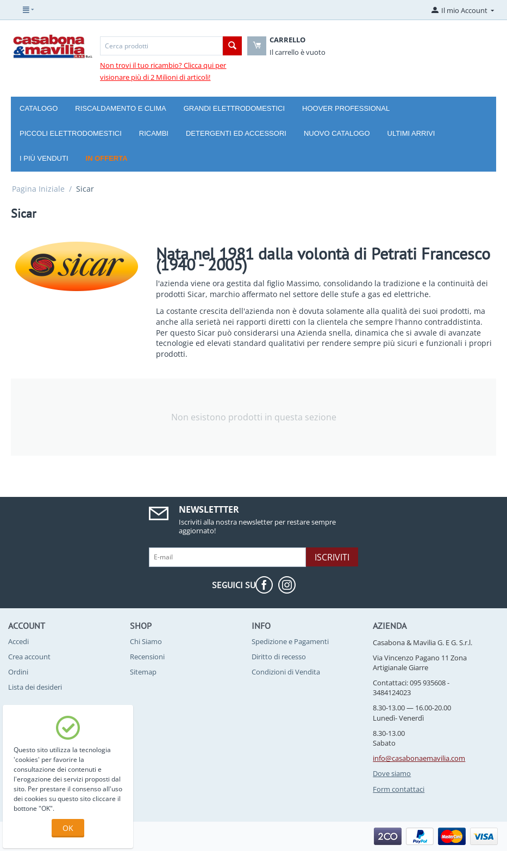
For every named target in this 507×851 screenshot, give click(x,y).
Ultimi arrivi (411, 133)
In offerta (107, 158)
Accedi (18, 641)
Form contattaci (398, 789)
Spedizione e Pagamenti (290, 641)
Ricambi (153, 133)
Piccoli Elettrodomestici (71, 133)
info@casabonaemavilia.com (419, 758)
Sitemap (143, 672)
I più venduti (44, 158)
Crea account (29, 656)
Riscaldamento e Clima (120, 108)
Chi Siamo (146, 641)
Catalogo (39, 108)
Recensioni (147, 656)
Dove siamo (392, 773)
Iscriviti (332, 557)
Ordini (18, 672)
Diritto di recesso (279, 656)
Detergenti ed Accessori (236, 133)
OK (67, 828)
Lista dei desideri (35, 687)
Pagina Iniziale (38, 189)
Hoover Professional (346, 108)
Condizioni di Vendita (286, 672)
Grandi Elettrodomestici (234, 108)
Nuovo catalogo (337, 133)
